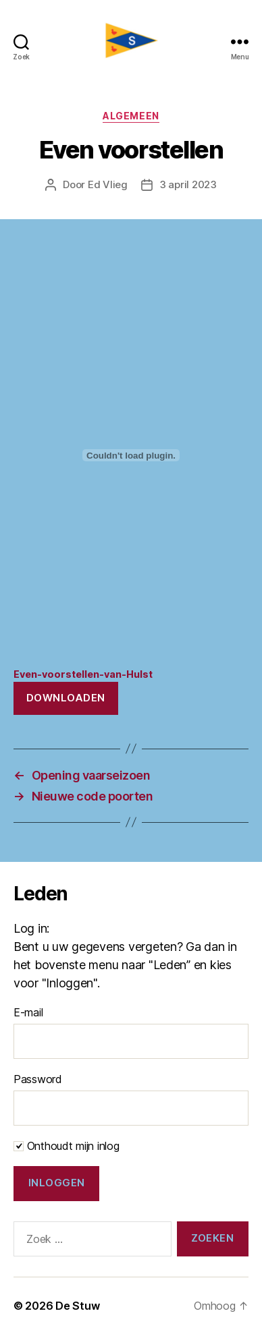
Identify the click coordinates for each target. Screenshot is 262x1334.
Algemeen (131, 115)
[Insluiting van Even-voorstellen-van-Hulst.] (131, 455)
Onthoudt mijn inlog (67, 1146)
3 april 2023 (188, 184)
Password (38, 1079)
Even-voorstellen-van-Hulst (83, 674)
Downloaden (65, 697)
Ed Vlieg (108, 184)
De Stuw (77, 1305)
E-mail (28, 1012)
